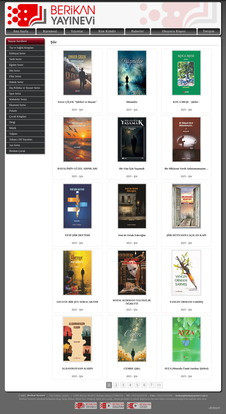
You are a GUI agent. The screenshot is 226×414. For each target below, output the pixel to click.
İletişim (209, 31)
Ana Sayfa (20, 31)
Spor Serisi (15, 93)
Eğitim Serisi (16, 64)
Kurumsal (50, 31)
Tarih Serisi (15, 59)
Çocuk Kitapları (17, 116)
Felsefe (13, 110)
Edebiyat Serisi (17, 53)
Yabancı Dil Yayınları (20, 139)
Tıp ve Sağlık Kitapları (21, 47)
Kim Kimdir (107, 31)
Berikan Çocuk (17, 150)
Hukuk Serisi (16, 82)
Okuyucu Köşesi (174, 31)
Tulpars (13, 133)
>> (159, 385)
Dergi (12, 122)
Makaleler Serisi (18, 99)
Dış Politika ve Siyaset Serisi (24, 87)
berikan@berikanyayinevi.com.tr (192, 395)
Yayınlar (77, 31)
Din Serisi (14, 70)
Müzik (12, 128)
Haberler (137, 31)
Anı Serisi (14, 145)
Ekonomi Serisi (17, 105)
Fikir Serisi (15, 76)
